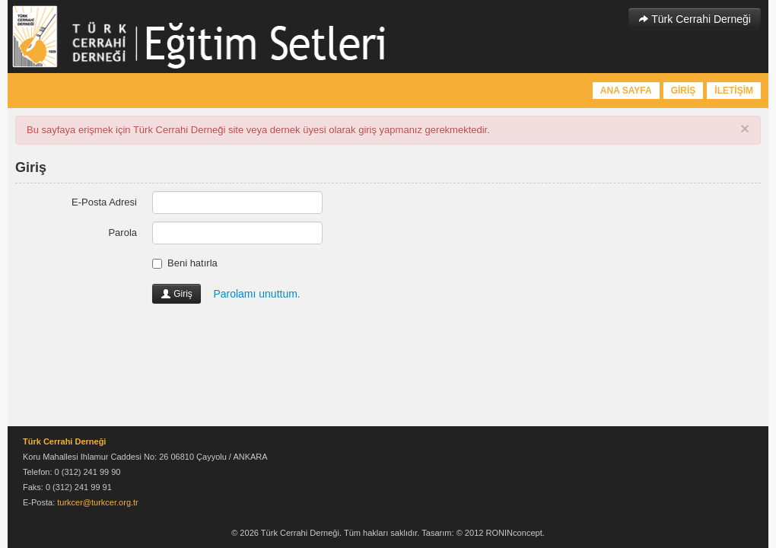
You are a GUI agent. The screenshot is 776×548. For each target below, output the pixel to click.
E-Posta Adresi (104, 202)
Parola (122, 232)
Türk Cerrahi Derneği (694, 19)
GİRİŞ (683, 90)
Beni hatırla (185, 263)
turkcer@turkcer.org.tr (97, 502)
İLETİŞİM (733, 90)
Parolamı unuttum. (256, 294)
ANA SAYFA (626, 90)
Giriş (176, 293)
